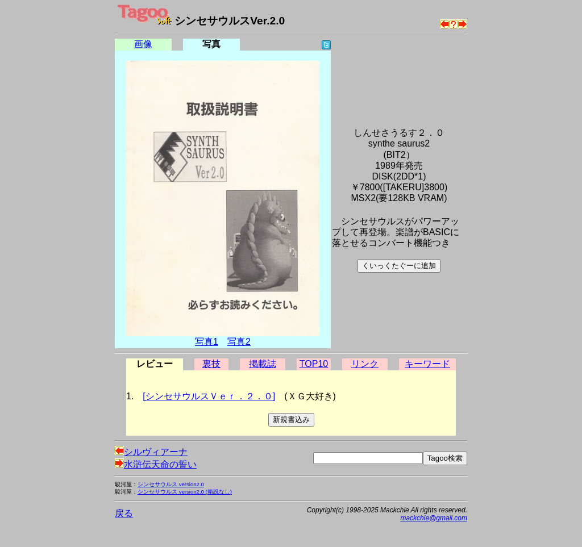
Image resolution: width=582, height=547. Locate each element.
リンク (365, 364)
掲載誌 (262, 364)
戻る (124, 513)
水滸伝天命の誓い (156, 464)
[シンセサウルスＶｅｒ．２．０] (209, 396)
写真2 (239, 341)
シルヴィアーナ (151, 452)
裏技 (211, 364)
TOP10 (314, 364)
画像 (143, 44)
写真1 (206, 341)
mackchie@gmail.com (433, 518)
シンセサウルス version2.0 (171, 484)
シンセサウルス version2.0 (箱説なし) (185, 491)
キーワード (427, 364)
